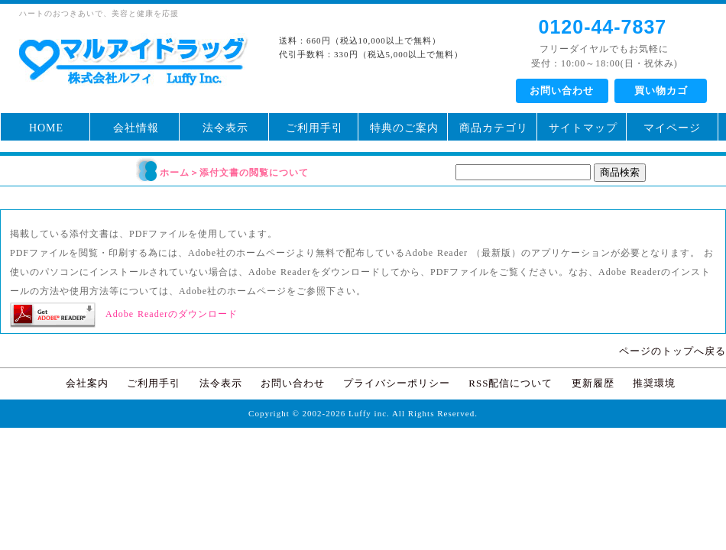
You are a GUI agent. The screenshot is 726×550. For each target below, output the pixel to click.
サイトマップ (583, 128)
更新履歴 (593, 383)
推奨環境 (654, 383)
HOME (46, 128)
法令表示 (225, 128)
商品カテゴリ (493, 128)
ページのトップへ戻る (672, 351)
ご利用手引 (314, 128)
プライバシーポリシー (396, 383)
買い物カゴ (661, 90)
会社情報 (136, 128)
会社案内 (87, 383)
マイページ (672, 128)
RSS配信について (510, 383)
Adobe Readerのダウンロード (171, 314)
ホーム (175, 172)
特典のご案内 (404, 128)
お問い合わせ (562, 90)
